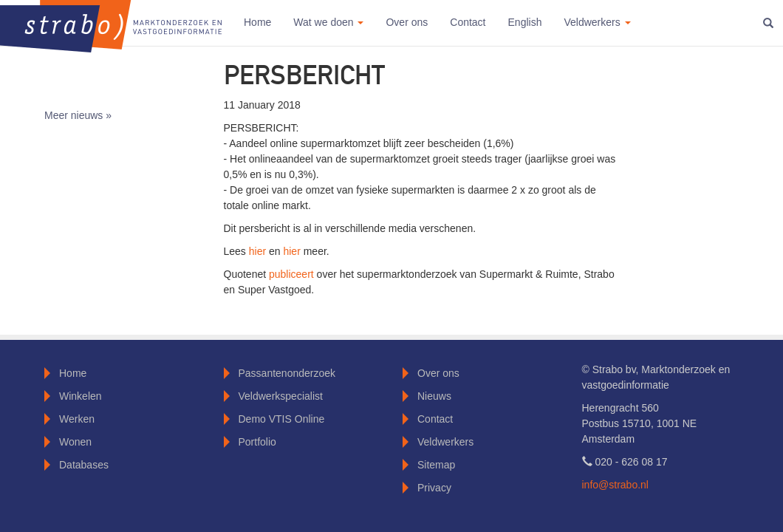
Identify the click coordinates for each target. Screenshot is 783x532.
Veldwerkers (445, 442)
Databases (84, 465)
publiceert (293, 274)
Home (257, 22)
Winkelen (80, 396)
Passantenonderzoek (287, 373)
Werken (77, 419)
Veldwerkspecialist (281, 396)
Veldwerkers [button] (597, 22)
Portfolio (257, 442)
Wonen (75, 442)
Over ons (407, 22)
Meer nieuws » (78, 115)
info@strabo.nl (615, 485)
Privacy (434, 488)
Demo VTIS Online (282, 419)
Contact (467, 22)
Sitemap (436, 465)
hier (259, 251)
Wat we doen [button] (328, 22)
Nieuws (434, 396)
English (525, 22)
